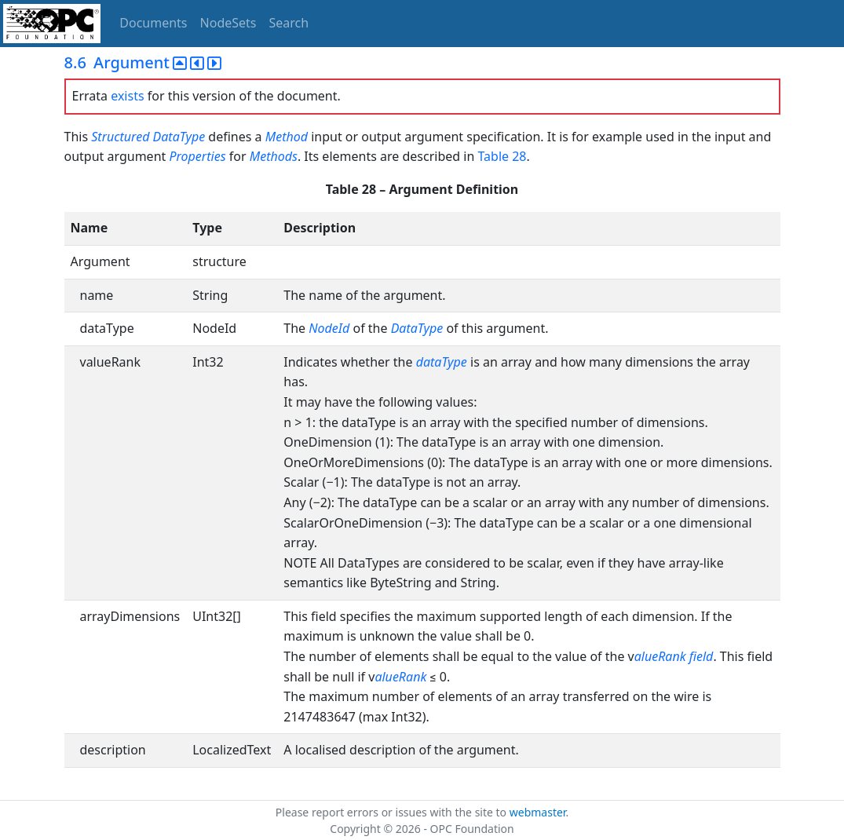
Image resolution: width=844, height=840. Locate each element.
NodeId (329, 328)
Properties (197, 156)
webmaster (538, 812)
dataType (441, 362)
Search (289, 22)
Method (286, 136)
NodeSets (228, 22)
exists (127, 95)
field (701, 656)
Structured (120, 136)
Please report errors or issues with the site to (393, 812)
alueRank (660, 656)
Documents (153, 22)
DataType (179, 136)
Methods (274, 156)
